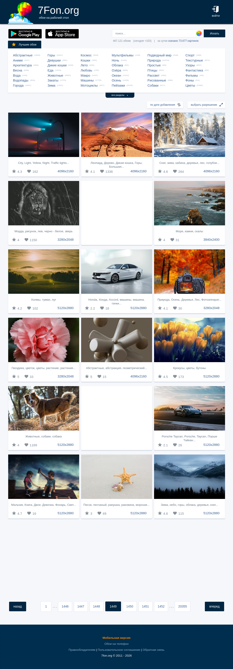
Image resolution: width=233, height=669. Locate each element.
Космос (86, 55)
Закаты (53, 80)
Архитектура (22, 65)
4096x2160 (66, 171)
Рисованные (156, 80)
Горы (51, 55)
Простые (154, 65)
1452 (161, 606)
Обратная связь (153, 649)
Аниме (18, 60)
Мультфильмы (122, 55)
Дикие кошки (57, 65)
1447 (80, 606)
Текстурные (194, 60)
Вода (17, 75)
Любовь (86, 70)
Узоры (190, 65)
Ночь (115, 60)
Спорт (190, 55)
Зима (51, 85)
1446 (65, 606)
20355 (182, 606)
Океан (116, 75)
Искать (214, 33)
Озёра (116, 70)
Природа (154, 60)
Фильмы (192, 75)
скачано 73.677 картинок (183, 40)
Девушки (54, 60)
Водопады (20, 80)
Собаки (153, 85)
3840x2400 (212, 239)
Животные (55, 75)
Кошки (85, 60)
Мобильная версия (116, 637)
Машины (87, 80)
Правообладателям (82, 649)
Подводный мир (159, 55)
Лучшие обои (24, 44)
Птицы (152, 70)
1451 (145, 606)
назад (18, 606)
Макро (85, 75)
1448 (96, 606)
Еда (50, 70)
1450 (129, 606)
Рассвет (153, 75)
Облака (117, 65)
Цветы (190, 85)
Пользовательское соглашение (119, 649)
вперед (214, 606)
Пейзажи (118, 85)
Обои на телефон (116, 643)
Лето (84, 65)
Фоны (190, 80)
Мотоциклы (89, 85)
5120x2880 (66, 308)
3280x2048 (66, 239)
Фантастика (194, 70)
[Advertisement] (116, 213)
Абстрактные (23, 55)
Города (18, 85)
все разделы (120, 95)
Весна (17, 70)
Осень (116, 80)
